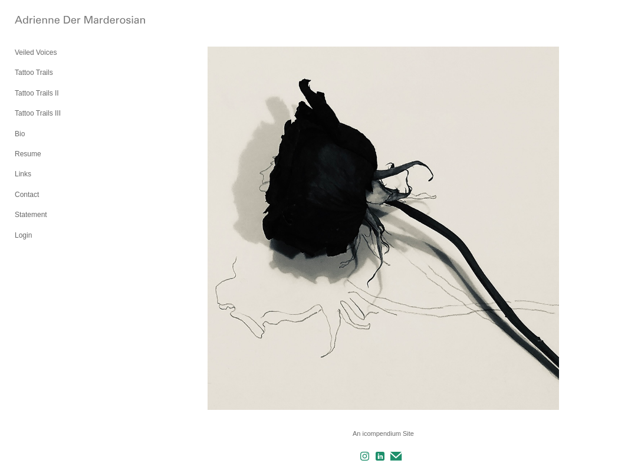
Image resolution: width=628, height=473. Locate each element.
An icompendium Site (383, 433)
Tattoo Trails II (37, 93)
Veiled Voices (36, 52)
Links (23, 174)
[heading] (44, 20)
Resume (28, 154)
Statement (31, 215)
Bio (20, 134)
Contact (27, 194)
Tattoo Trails (34, 72)
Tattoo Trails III (38, 113)
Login (23, 235)
